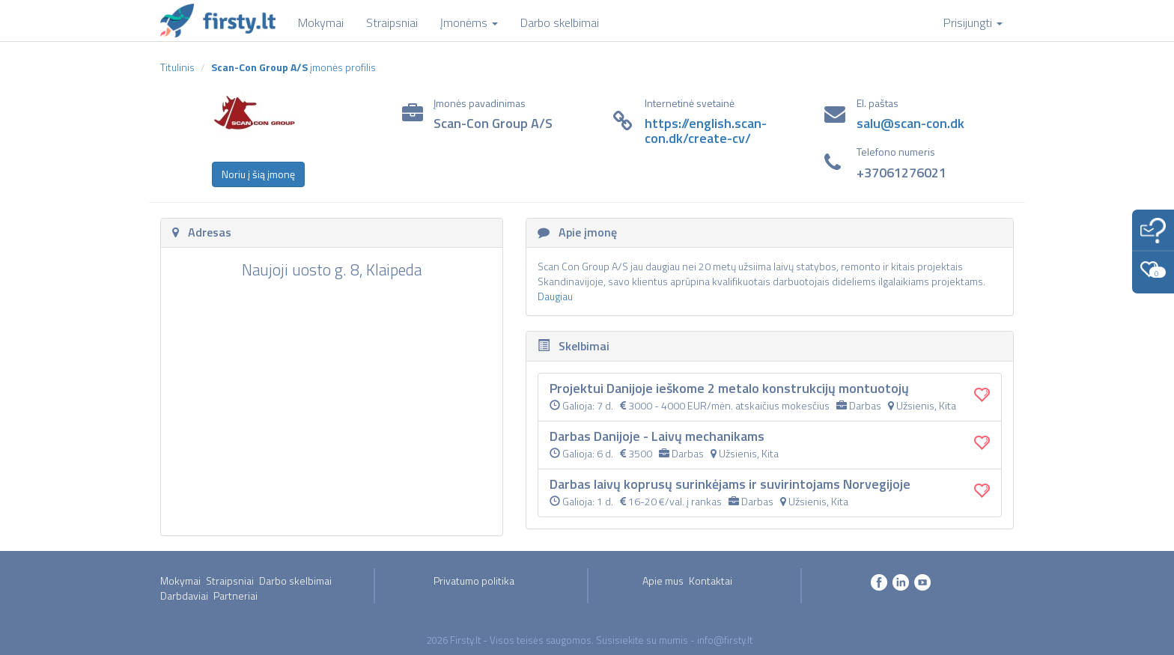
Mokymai (180, 580)
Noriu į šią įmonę (258, 174)
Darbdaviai (184, 595)
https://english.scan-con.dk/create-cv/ (706, 130)
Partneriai (235, 595)
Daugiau (555, 296)
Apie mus (663, 580)
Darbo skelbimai (295, 580)
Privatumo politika (474, 580)
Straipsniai (230, 580)
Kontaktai (710, 580)
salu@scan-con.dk (910, 123)
